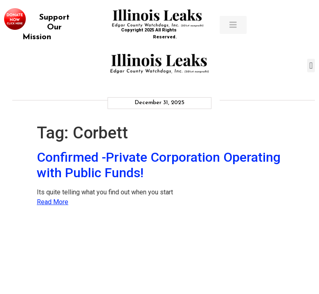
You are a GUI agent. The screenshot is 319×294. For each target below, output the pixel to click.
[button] (311, 65)
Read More (52, 202)
